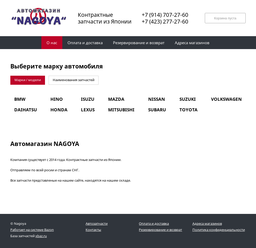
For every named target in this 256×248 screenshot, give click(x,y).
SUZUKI (187, 99)
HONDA (58, 110)
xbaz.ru (41, 236)
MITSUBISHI (121, 110)
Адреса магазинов (207, 223)
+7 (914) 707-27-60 (165, 14)
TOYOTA (188, 110)
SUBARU (157, 110)
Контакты (93, 229)
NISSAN (156, 99)
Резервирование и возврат (160, 229)
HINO (56, 99)
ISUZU (87, 99)
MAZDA (116, 99)
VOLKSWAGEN (226, 99)
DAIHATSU (25, 110)
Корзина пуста (225, 18)
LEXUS (88, 110)
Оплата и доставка (154, 223)
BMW (19, 99)
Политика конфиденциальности (218, 229)
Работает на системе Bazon (32, 229)
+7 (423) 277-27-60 (165, 21)
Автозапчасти (97, 223)
